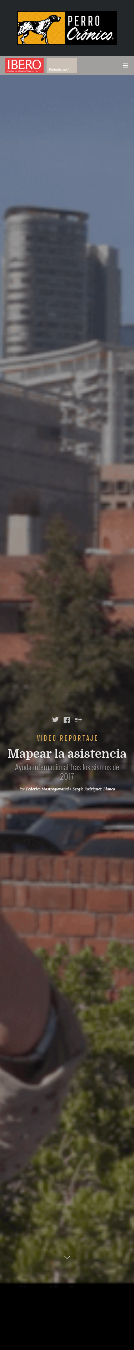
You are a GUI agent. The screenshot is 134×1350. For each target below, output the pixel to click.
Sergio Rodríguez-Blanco (94, 789)
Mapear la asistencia (67, 754)
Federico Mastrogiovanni (47, 789)
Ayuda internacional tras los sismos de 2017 (67, 771)
